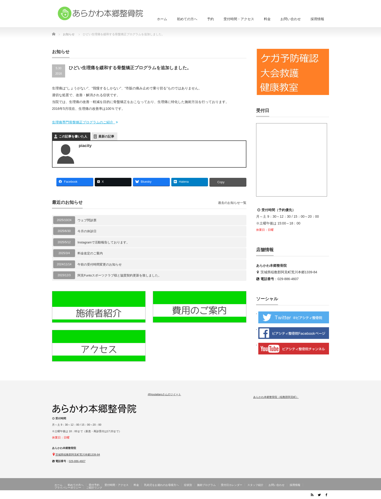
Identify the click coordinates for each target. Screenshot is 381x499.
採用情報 (317, 19)
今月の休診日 (87, 231)
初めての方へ (187, 19)
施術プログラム (206, 484)
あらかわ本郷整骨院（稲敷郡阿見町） (276, 397)
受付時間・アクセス (239, 19)
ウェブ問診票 (87, 220)
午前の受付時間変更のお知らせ (100, 264)
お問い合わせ (290, 19)
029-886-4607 (288, 279)
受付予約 (94, 484)
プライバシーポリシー (67, 487)
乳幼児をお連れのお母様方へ (161, 484)
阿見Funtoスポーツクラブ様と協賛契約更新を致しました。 (119, 275)
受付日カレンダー (231, 484)
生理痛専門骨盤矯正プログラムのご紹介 (85, 122)
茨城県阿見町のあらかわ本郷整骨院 (281, 495)
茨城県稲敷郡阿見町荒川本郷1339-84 (288, 272)
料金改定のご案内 (90, 253)
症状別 (188, 484)
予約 (210, 19)
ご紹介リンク (94, 487)
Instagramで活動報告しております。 (104, 242)
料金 (267, 19)
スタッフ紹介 (255, 484)
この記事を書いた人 (73, 136)
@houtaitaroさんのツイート (164, 394)
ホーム (162, 19)
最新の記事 (106, 136)
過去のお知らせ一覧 (232, 203)
